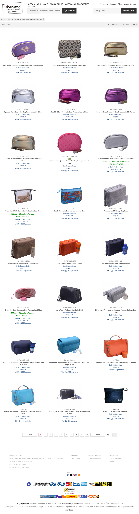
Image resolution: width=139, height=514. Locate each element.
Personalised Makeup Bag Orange (69, 263)
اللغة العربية (96, 503)
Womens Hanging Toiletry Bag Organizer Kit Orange (116, 362)
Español (33, 503)
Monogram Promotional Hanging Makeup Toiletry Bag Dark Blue (23, 363)
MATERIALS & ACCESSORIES (77, 4)
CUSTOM (31, 4)
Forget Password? (94, 458)
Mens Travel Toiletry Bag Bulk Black (69, 310)
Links (69, 472)
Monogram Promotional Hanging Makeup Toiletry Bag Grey (115, 311)
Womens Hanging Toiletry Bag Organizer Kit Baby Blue (23, 412)
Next (98, 435)
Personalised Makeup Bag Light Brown (23, 263)
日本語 (87, 503)
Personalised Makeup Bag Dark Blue (116, 263)
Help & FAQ (114, 455)
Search (69, 11)
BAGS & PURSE (56, 4)
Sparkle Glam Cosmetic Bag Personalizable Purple (115, 112)
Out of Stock (75, 458)
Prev (30, 435)
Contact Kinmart (15, 455)
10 (87, 435)
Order (135, 4)
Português (42, 503)
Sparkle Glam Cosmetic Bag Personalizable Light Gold (23, 160)
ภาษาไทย (105, 503)
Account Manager (94, 455)
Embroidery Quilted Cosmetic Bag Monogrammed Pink (70, 162)
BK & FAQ (31, 7)
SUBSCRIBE (129, 11)
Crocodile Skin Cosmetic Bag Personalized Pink (23, 310)
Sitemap (112, 461)
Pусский (73, 503)
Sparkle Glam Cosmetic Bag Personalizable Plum (69, 112)
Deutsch (50, 503)
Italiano (66, 503)
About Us (74, 455)
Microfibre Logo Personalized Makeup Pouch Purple (23, 65)
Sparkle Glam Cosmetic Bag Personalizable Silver (23, 112)
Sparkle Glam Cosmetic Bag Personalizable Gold (115, 65)
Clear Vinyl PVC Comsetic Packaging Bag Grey (23, 211)
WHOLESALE (42, 4)
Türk (121, 503)
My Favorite (124, 4)
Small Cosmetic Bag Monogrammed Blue (69, 211)
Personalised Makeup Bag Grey (116, 211)
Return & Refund (116, 458)
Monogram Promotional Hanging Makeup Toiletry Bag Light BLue (69, 363)
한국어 (80, 503)
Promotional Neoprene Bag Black (115, 411)
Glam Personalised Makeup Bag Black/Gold (69, 65)
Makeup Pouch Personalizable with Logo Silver (116, 158)
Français (58, 503)
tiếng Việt (114, 503)
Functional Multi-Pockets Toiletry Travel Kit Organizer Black (69, 412)
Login (114, 4)
